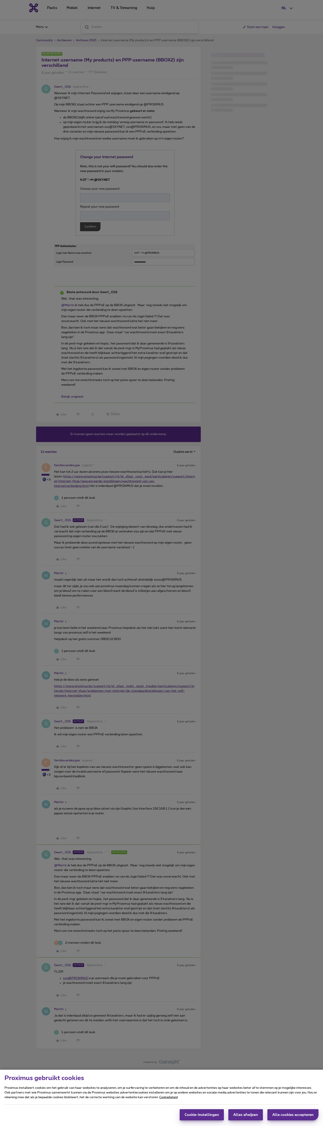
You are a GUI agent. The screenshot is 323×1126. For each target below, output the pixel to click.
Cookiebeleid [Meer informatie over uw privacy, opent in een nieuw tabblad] (168, 1098)
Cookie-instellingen (202, 1116)
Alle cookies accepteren (293, 1116)
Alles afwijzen (245, 1116)
